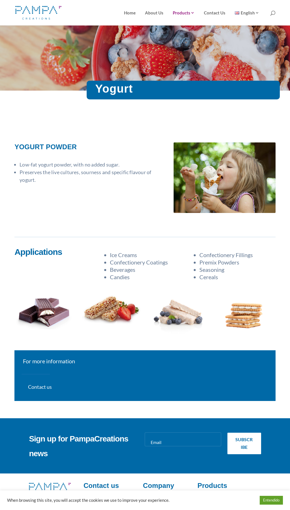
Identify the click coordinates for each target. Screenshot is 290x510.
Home (130, 13)
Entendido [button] (271, 500)
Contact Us (214, 13)
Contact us (40, 387)
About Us (154, 13)
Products (181, 13)
